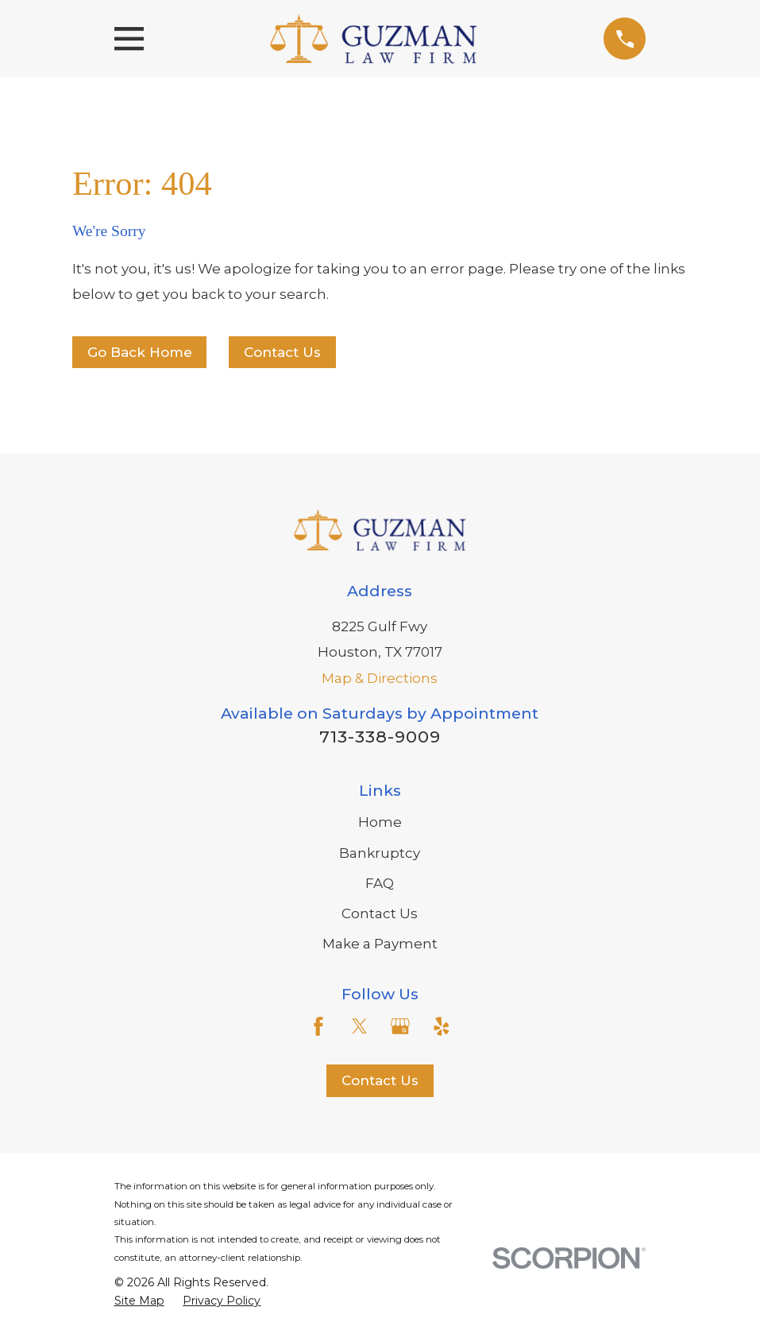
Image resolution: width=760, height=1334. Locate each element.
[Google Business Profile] (400, 1026)
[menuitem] (139, 1301)
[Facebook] (318, 1026)
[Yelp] (441, 1026)
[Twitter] (359, 1026)
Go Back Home (139, 352)
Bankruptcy (379, 853)
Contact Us (282, 352)
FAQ (379, 883)
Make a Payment (380, 944)
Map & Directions (380, 678)
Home (380, 822)
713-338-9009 (380, 736)
